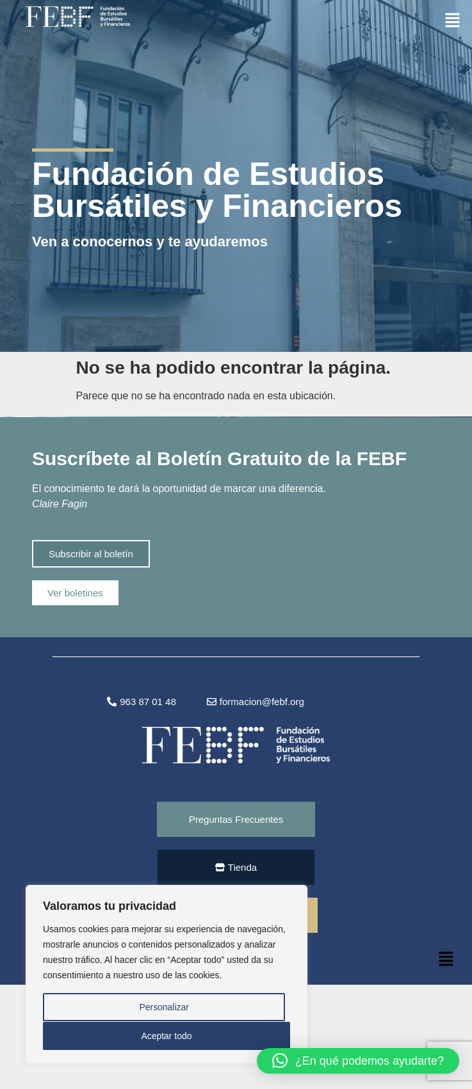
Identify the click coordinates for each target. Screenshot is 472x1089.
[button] (453, 20)
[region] (166, 974)
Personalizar (164, 1008)
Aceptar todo (166, 1036)
